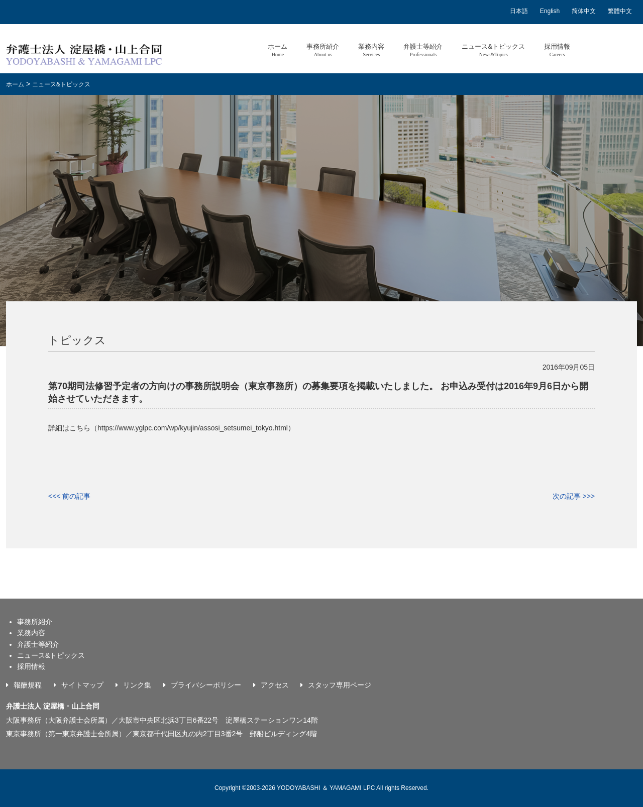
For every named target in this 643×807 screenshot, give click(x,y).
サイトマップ (82, 685)
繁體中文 (620, 11)
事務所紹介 (322, 50)
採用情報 (557, 50)
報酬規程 (28, 685)
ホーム (277, 50)
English (550, 11)
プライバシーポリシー (206, 685)
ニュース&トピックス (493, 50)
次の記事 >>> (574, 496)
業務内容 (371, 50)
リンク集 (137, 685)
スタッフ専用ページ (339, 685)
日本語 (519, 11)
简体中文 (584, 11)
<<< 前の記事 (69, 496)
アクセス (275, 685)
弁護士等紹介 (423, 50)
